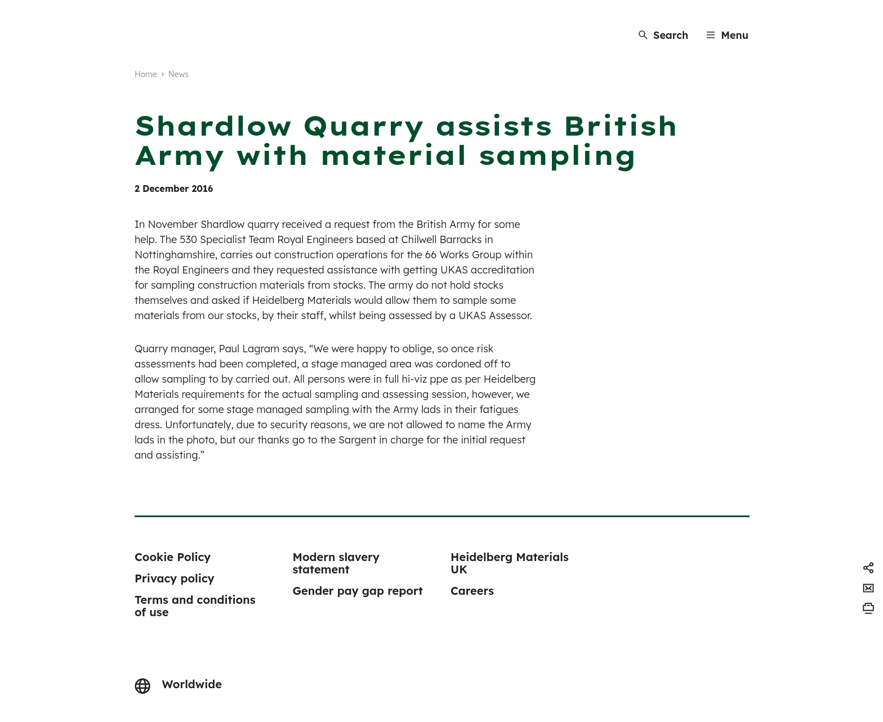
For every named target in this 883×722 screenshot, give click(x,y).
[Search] (663, 35)
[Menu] (727, 35)
